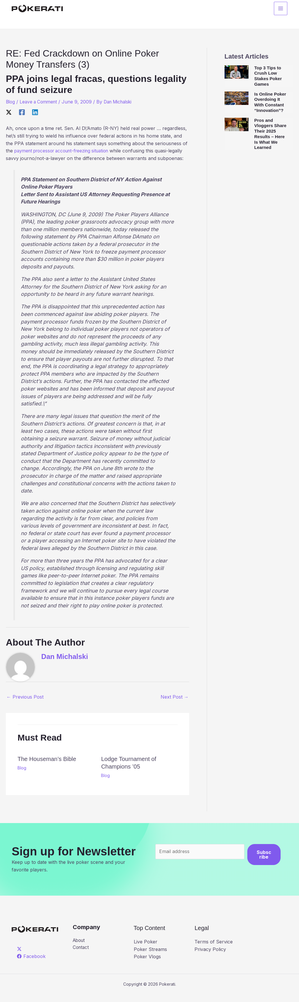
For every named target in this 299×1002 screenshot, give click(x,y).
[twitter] (20, 956)
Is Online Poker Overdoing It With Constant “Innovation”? (270, 102)
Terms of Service (213, 949)
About (79, 948)
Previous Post (25, 704)
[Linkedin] (35, 112)
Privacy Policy (210, 956)
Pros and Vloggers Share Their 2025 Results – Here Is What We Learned (270, 134)
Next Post (175, 704)
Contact (81, 955)
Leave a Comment (40, 102)
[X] (9, 112)
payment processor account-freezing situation (65, 151)
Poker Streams (150, 956)
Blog (11, 102)
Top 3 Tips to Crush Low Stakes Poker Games (268, 76)
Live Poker (145, 949)
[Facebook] (22, 112)
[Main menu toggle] (280, 9)
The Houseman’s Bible (47, 766)
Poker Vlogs (147, 964)
